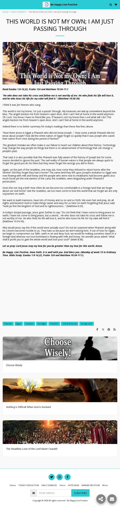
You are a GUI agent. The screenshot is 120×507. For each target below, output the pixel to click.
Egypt (18, 323)
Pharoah (8, 323)
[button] (4, 4)
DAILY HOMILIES (18, 12)
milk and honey (70, 323)
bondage (42, 323)
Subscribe (80, 493)
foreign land (86, 323)
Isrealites (29, 323)
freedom (54, 323)
